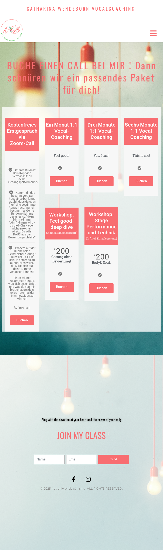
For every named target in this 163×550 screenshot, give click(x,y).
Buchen (22, 320)
